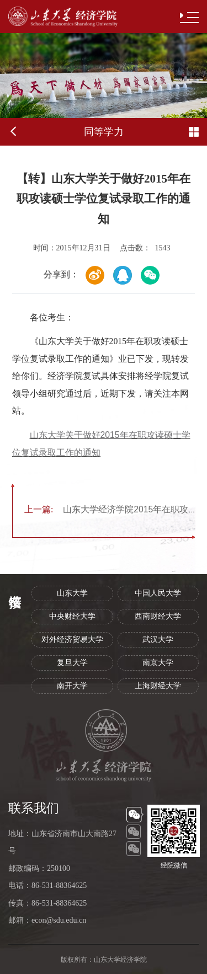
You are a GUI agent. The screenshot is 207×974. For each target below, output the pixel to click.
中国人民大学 (158, 593)
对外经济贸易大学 (72, 639)
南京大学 (157, 663)
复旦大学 (72, 663)
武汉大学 (157, 639)
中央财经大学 (72, 616)
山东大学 (72, 593)
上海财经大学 (158, 686)
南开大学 (72, 686)
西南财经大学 (158, 616)
